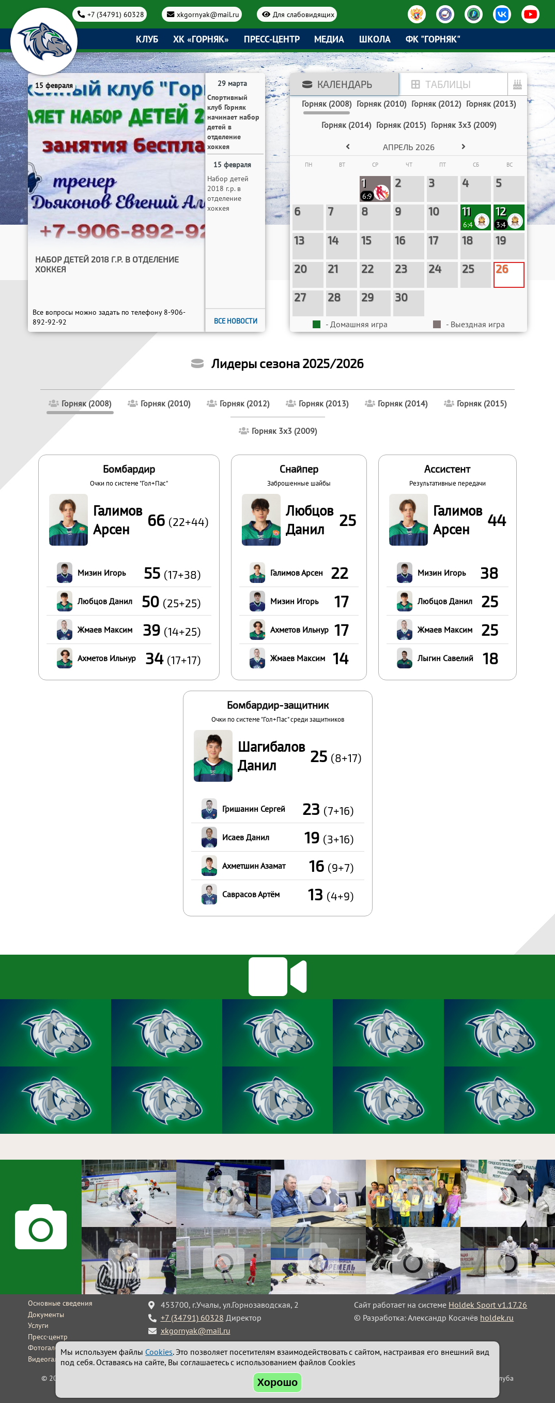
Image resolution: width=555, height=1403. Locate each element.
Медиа (329, 39)
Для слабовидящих (303, 14)
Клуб (147, 39)
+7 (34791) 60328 (115, 14)
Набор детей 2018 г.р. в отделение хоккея (228, 193)
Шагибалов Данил (271, 755)
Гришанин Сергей (253, 808)
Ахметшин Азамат (253, 865)
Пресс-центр (272, 39)
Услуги (38, 1325)
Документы (46, 1314)
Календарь (344, 84)
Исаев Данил (245, 837)
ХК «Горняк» (201, 39)
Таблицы (448, 84)
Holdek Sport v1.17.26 (488, 1304)
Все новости (235, 321)
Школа (375, 39)
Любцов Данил (105, 601)
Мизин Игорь (102, 572)
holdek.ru (497, 1317)
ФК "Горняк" (433, 39)
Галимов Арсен (117, 519)
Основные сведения (60, 1303)
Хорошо (277, 1382)
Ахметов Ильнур (107, 658)
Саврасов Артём (251, 894)
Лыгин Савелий (445, 658)
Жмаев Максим (105, 629)
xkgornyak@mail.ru (208, 14)
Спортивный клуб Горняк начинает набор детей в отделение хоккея (111, 264)
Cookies (159, 1352)
